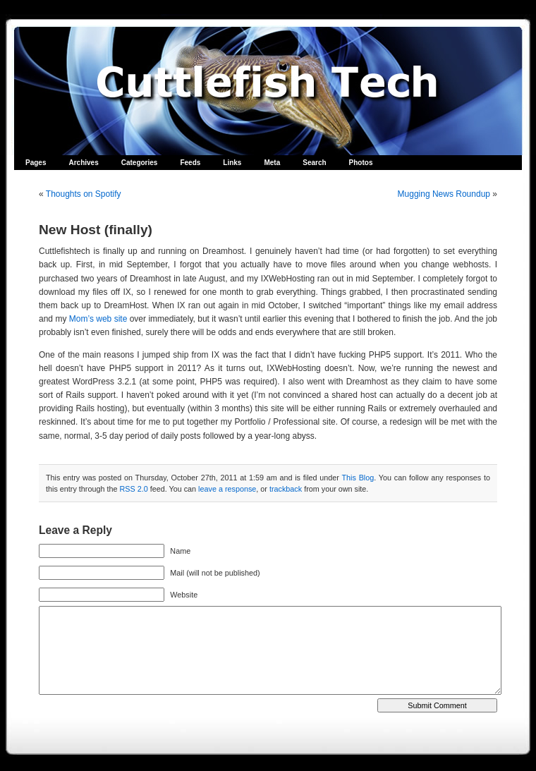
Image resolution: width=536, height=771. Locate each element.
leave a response (227, 489)
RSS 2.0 (133, 489)
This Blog (357, 477)
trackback (285, 489)
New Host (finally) (95, 229)
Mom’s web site (98, 319)
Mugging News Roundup (444, 194)
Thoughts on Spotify (83, 194)
